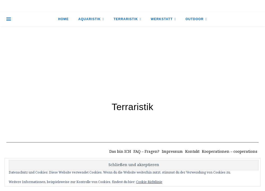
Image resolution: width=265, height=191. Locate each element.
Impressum (172, 152)
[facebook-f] (244, 6)
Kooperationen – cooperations (229, 152)
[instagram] (254, 6)
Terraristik (126, 19)
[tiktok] (249, 6)
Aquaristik (89, 19)
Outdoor (194, 19)
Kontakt (192, 152)
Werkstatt (162, 19)
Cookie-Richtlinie (149, 182)
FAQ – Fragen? (146, 152)
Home (63, 19)
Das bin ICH (120, 152)
